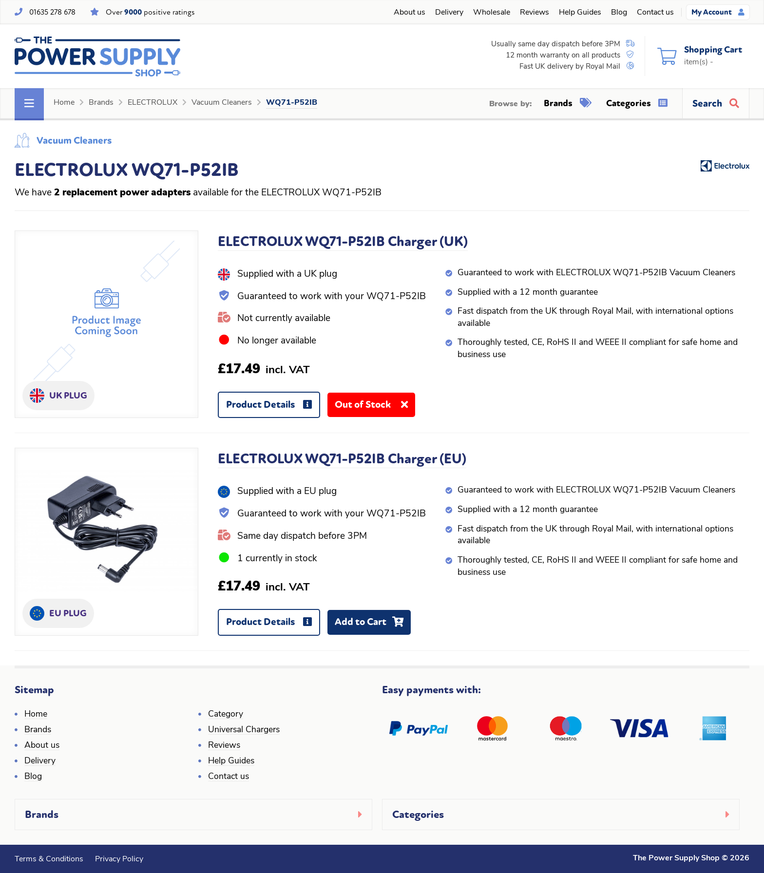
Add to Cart (373, 625)
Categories (637, 103)
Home (64, 103)
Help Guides (580, 13)
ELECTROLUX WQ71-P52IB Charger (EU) (342, 459)
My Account (718, 12)
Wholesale (491, 13)
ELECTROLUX (152, 103)
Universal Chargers (244, 730)
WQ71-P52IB (291, 103)
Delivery (449, 13)
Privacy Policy (119, 859)
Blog (619, 13)
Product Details (272, 408)
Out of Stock (375, 408)
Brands (101, 103)
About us (409, 13)
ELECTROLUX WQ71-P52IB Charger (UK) (343, 241)
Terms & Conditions (49, 859)
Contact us (655, 13)
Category (225, 714)
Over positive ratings (150, 12)
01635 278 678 (52, 12)
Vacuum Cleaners (221, 103)
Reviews (534, 13)
